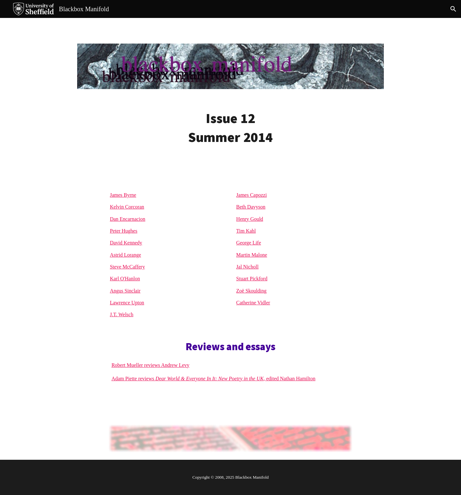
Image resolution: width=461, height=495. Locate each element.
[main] (230, 127)
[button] (453, 9)
